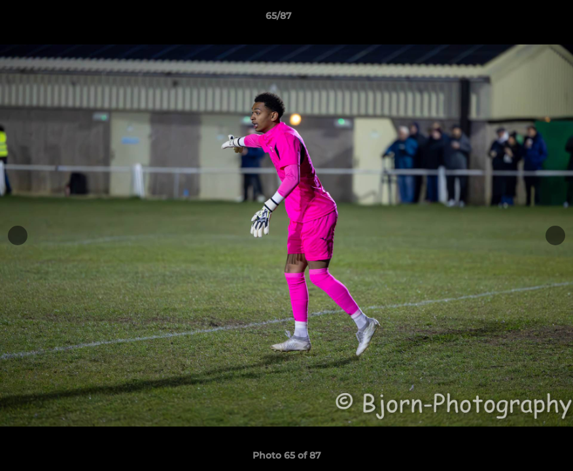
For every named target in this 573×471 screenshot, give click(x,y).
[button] (518, 19)
